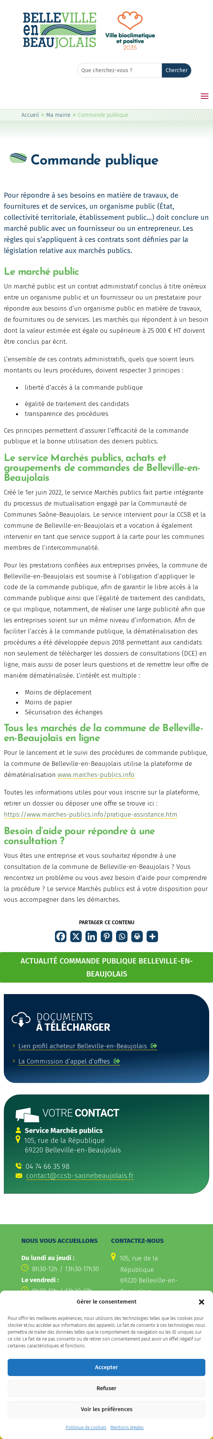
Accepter (106, 1382)
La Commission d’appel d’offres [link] (64, 1061)
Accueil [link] (30, 115)
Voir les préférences (106, 1424)
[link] (59, 48)
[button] (201, 1316)
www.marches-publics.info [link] (96, 775)
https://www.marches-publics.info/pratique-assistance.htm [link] (91, 815)
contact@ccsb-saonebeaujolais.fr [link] (80, 1176)
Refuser (106, 1403)
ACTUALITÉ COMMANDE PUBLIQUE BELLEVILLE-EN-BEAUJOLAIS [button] (107, 967)
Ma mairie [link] (58, 115)
